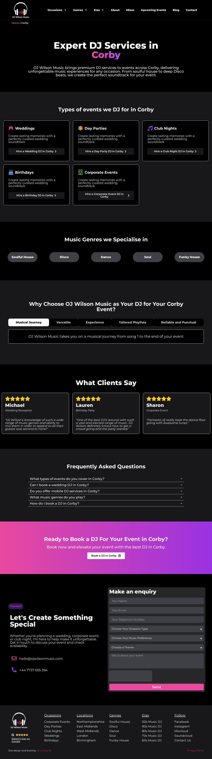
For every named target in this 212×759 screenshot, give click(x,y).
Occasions (57, 10)
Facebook (181, 722)
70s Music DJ (152, 736)
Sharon (155, 405)
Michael (15, 405)
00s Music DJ (152, 722)
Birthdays (51, 740)
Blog (176, 10)
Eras (99, 10)
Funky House (189, 257)
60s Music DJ (152, 740)
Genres (80, 10)
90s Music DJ (152, 726)
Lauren (84, 405)
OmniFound (43, 750)
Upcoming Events (153, 10)
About (115, 10)
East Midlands (87, 726)
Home (15, 22)
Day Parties (52, 726)
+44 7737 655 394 (33, 670)
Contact (191, 10)
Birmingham (86, 740)
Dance (106, 257)
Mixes (130, 10)
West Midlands (88, 731)
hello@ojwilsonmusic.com (41, 659)
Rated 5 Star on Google (21, 740)
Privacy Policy (195, 750)
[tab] (28, 322)
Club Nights (53, 731)
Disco (64, 257)
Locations (85, 715)
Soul (147, 257)
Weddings (51, 736)
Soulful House (23, 257)
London (82, 736)
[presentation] (130, 676)
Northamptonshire (91, 722)
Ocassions (52, 715)
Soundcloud (183, 736)
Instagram (182, 726)
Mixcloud (181, 731)
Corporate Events (57, 722)
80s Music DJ (152, 731)
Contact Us (182, 740)
